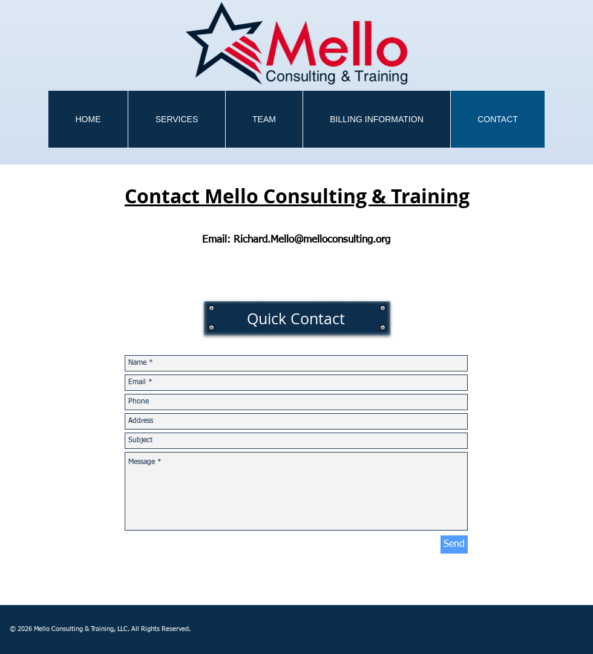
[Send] (454, 544)
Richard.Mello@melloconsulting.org (312, 240)
